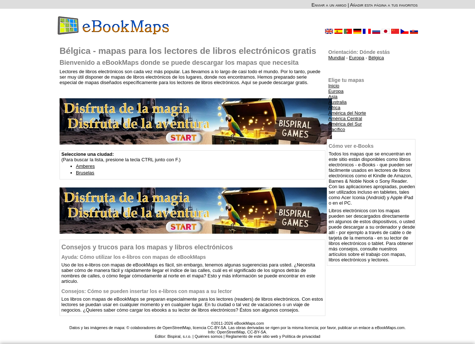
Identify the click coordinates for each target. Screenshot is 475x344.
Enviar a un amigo (329, 5)
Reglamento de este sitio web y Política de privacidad (273, 336)
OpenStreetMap (231, 332)
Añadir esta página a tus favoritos (384, 5)
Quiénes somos (208, 336)
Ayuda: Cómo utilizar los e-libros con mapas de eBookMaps (133, 257)
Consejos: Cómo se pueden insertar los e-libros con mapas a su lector (146, 291)
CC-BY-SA (256, 332)
